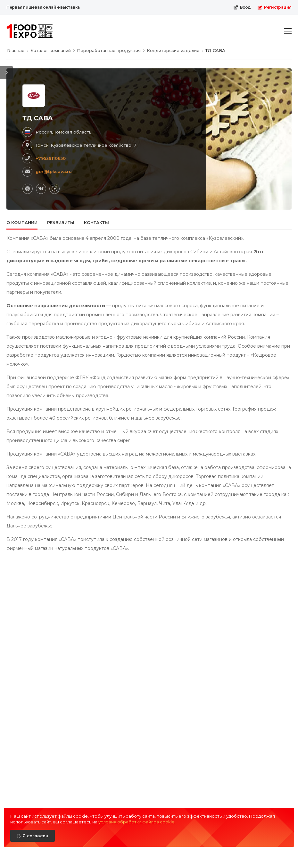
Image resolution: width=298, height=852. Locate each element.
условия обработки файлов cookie (136, 821)
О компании (21, 222)
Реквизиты (60, 222)
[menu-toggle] (288, 31)
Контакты (96, 222)
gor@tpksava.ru (54, 171)
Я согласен (35, 835)
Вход (242, 7)
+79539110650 (51, 158)
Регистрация (274, 7)
